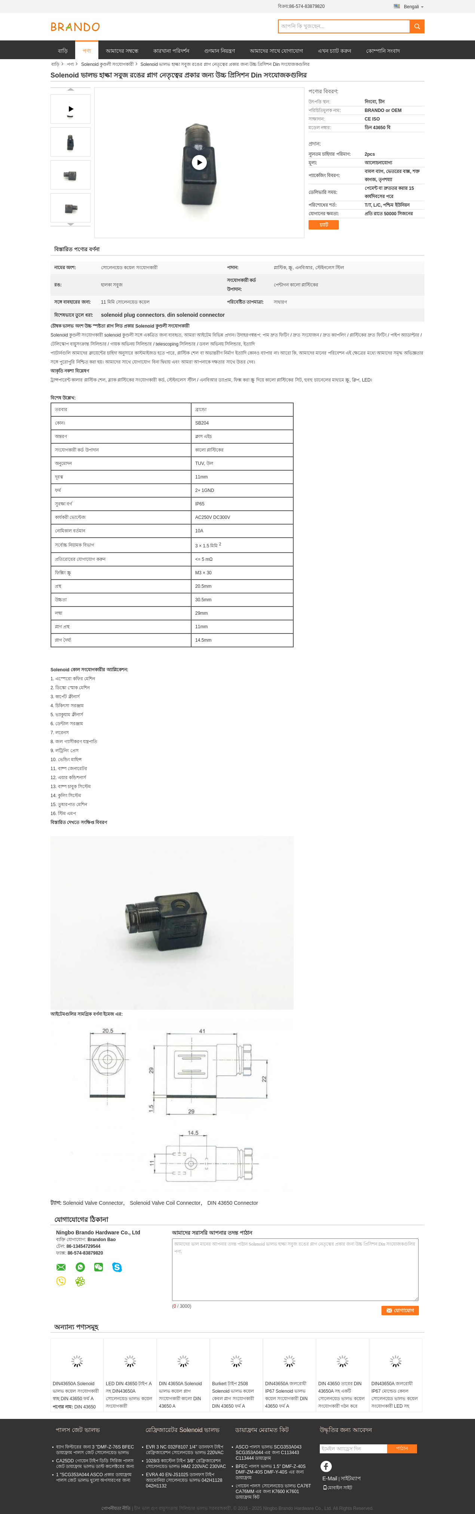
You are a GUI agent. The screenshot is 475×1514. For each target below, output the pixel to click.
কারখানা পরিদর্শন (171, 51)
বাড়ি (63, 51)
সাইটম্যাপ (351, 1478)
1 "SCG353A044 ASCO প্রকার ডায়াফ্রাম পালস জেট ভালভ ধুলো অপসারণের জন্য (94, 1477)
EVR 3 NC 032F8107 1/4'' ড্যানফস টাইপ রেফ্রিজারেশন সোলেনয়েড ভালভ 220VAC (185, 1449)
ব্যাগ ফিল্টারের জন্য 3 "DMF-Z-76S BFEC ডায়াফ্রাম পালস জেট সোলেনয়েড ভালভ (95, 1449)
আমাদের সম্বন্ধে (122, 51)
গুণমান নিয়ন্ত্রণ (219, 51)
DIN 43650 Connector (232, 1203)
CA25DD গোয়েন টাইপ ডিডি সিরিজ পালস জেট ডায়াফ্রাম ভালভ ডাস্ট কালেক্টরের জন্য (95, 1463)
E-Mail (329, 1478)
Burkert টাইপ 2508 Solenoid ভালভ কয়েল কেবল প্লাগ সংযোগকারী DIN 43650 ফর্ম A (233, 1395)
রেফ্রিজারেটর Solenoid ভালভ (182, 1430)
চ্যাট (324, 225)
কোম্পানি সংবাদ (383, 51)
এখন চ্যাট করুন (334, 51)
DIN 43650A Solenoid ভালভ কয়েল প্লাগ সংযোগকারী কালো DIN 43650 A (180, 1395)
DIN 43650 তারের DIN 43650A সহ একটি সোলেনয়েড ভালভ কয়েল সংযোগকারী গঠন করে (341, 1395)
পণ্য (87, 51)
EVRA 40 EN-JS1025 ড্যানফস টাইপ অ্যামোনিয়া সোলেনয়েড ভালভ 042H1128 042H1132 (184, 1480)
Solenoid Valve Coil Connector (165, 1203)
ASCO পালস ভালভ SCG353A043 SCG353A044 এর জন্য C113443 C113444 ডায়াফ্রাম (268, 1452)
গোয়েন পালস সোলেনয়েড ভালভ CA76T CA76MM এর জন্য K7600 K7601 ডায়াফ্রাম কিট (273, 1491)
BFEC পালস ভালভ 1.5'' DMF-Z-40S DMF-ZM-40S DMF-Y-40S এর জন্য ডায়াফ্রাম (271, 1472)
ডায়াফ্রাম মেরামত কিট (262, 1430)
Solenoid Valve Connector (93, 1203)
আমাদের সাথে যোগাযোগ (276, 51)
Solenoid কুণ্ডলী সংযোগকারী (107, 64)
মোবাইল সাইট (337, 1487)
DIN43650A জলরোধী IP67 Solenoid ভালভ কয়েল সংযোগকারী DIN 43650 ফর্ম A (286, 1395)
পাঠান (402, 1448)
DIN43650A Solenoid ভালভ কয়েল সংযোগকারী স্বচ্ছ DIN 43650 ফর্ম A (76, 1391)
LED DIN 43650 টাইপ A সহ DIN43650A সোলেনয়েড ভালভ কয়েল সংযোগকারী (129, 1395)
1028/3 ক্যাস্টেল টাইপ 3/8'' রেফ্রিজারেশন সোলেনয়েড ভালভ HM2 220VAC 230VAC (186, 1463)
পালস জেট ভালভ (78, 1430)
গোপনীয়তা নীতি (116, 1508)
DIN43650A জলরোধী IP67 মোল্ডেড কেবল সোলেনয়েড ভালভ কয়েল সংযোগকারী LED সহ (394, 1395)
